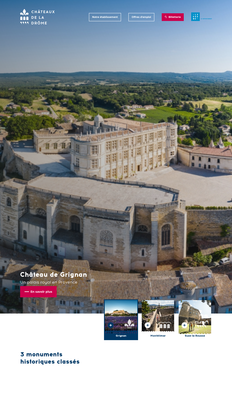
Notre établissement (105, 17)
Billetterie (173, 17)
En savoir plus (38, 291)
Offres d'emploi (141, 17)
